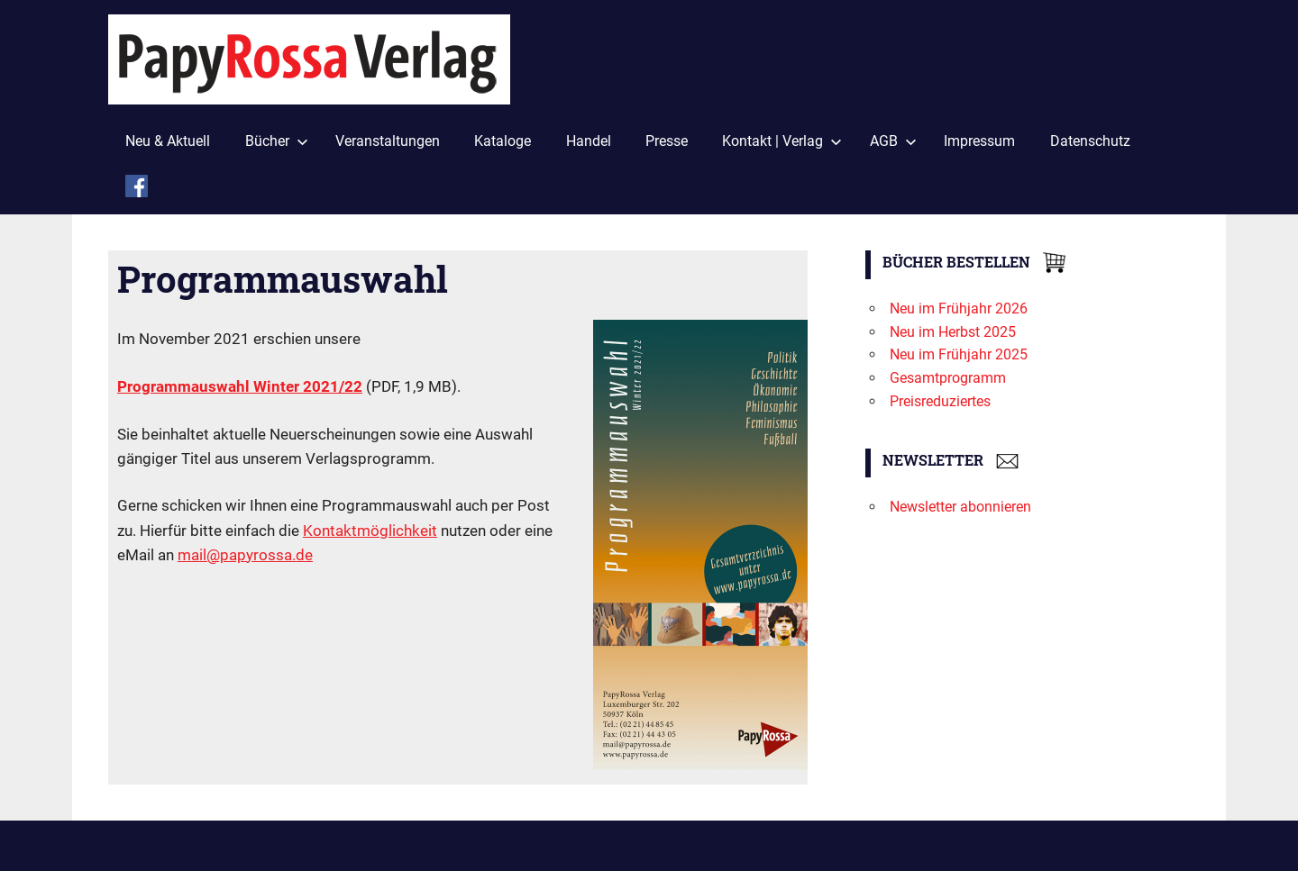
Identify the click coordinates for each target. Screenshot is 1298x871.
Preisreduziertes (940, 401)
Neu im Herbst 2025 (953, 331)
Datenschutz (1090, 141)
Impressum (979, 141)
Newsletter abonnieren (960, 506)
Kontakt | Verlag (782, 141)
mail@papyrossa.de (245, 555)
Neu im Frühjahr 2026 (959, 308)
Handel (588, 141)
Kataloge (502, 141)
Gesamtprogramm (948, 377)
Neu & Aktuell (167, 141)
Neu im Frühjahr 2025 (959, 354)
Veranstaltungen (387, 141)
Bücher (276, 141)
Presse (666, 141)
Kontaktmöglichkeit (370, 531)
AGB (893, 141)
